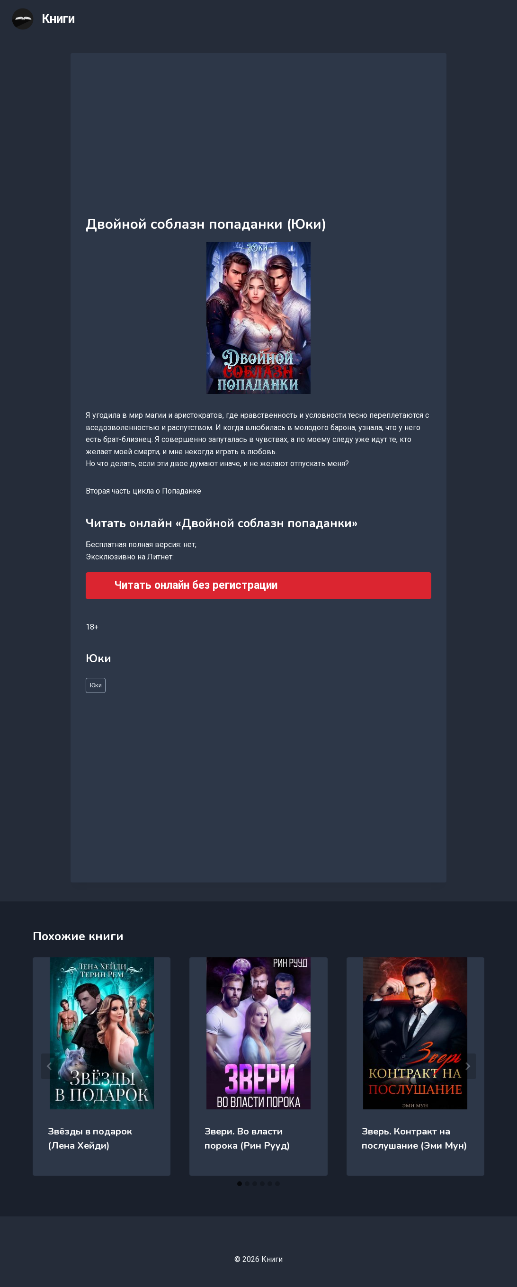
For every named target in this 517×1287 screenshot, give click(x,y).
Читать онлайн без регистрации (195, 585)
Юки (96, 685)
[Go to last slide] (49, 1066)
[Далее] (467, 1066)
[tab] (239, 1183)
